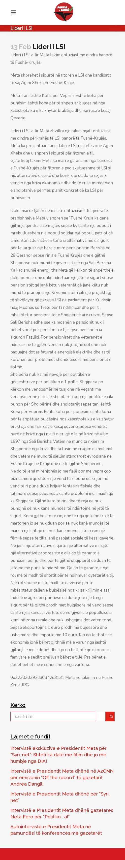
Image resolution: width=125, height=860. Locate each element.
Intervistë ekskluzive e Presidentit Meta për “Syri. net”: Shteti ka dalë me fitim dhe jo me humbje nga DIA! (58, 754)
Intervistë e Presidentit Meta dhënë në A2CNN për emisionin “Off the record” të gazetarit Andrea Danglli (62, 777)
